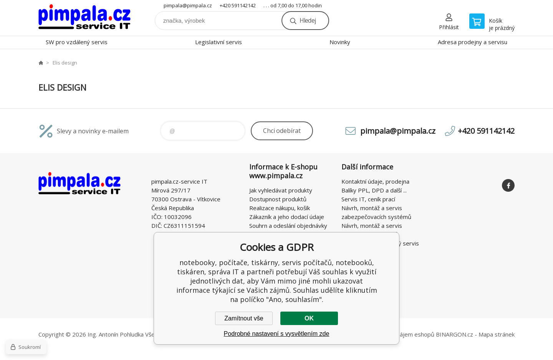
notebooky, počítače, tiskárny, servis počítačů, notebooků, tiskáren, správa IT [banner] (84, 18)
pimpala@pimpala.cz (188, 5)
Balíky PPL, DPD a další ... (374, 190)
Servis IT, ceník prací (368, 199)
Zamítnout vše (243, 318)
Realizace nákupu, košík (279, 208)
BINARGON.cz (454, 334)
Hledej (308, 20)
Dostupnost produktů (277, 199)
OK (309, 318)
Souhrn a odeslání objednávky (288, 225)
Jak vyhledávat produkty (280, 190)
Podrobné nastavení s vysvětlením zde (276, 333)
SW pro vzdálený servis (77, 42)
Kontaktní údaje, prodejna (375, 181)
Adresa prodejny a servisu (472, 42)
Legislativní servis (218, 42)
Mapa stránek (496, 334)
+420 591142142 (238, 5)
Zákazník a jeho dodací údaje (286, 217)
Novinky (339, 42)
